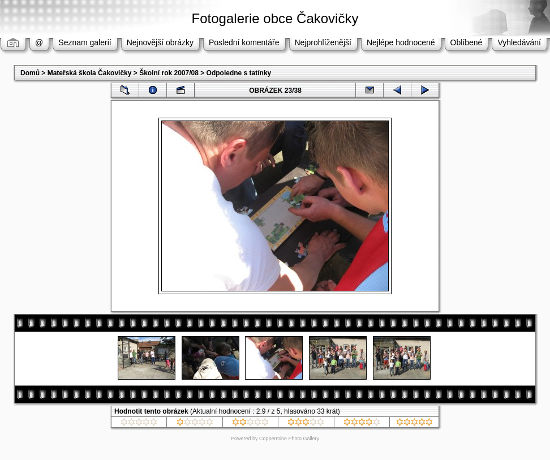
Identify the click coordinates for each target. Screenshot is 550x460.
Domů (30, 73)
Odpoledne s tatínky (239, 73)
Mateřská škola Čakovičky (90, 73)
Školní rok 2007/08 (169, 73)
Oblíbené (466, 42)
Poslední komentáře (244, 42)
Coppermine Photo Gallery (289, 438)
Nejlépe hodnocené (401, 42)
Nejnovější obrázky (160, 42)
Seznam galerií (84, 42)
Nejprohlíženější (323, 42)
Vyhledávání (519, 42)
